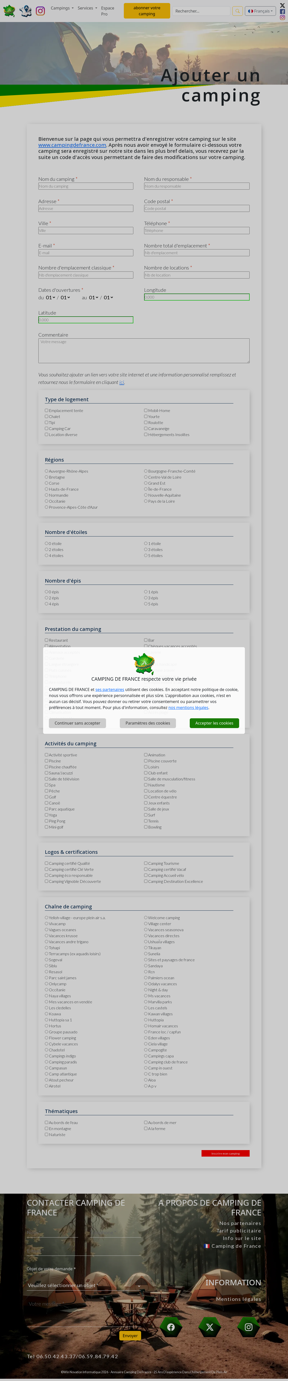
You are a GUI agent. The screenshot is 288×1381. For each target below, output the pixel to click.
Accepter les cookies (214, 723)
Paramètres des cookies (148, 723)
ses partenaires (109, 689)
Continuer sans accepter (77, 723)
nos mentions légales (188, 707)
